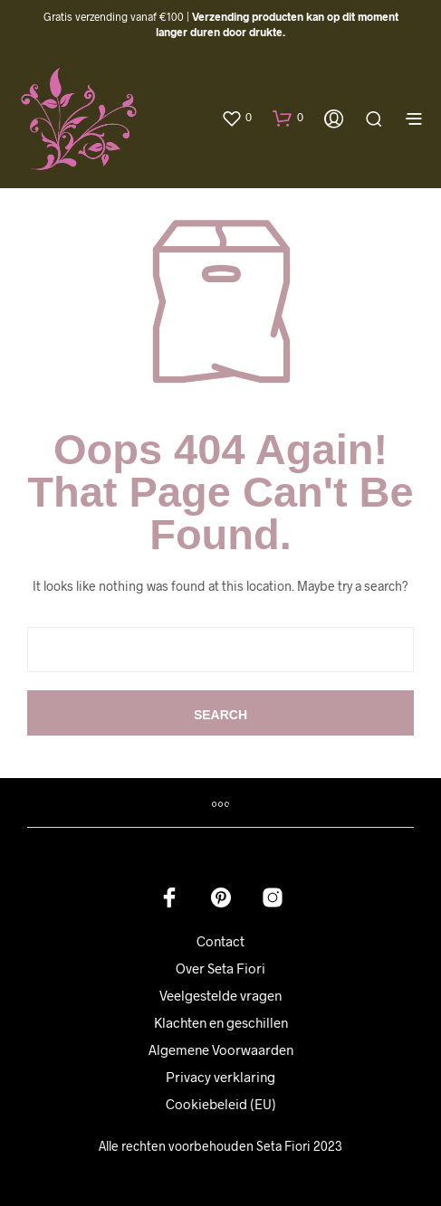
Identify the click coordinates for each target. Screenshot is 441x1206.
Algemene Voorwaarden (221, 1049)
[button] (236, 118)
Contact (220, 941)
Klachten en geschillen (221, 1022)
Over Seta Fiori (220, 968)
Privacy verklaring (220, 1076)
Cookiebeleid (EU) (221, 1104)
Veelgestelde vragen (220, 995)
